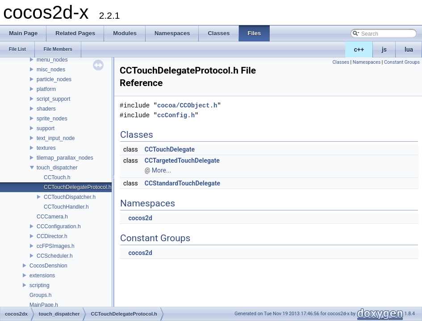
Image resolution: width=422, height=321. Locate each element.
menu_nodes (52, 60)
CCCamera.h (52, 217)
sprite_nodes (52, 118)
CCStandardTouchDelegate (182, 183)
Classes (340, 62)
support (45, 128)
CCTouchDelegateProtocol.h (77, 187)
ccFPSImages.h (56, 246)
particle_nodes (54, 79)
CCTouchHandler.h (66, 207)
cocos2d (140, 218)
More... (161, 170)
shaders (46, 109)
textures (46, 148)
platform (46, 89)
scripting (39, 285)
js (384, 49)
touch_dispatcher (57, 168)
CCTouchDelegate (170, 149)
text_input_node (56, 138)
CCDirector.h (52, 236)
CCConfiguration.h (59, 226)
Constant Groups (402, 62)
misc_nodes (51, 69)
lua (409, 49)
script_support (53, 99)
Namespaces (366, 62)
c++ (359, 49)
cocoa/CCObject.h (187, 105)
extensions (42, 275)
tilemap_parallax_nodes (65, 158)
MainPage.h (43, 305)
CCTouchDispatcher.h (70, 197)
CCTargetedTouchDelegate (182, 160)
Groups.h (40, 295)
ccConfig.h (176, 115)
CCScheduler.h (55, 256)
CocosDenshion (48, 266)
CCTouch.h (57, 177)
